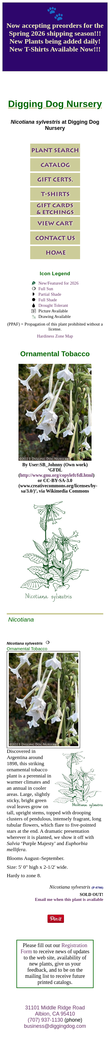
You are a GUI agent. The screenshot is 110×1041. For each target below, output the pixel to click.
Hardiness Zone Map (55, 336)
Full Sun (45, 288)
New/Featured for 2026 (58, 283)
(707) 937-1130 (45, 1020)
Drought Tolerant (53, 305)
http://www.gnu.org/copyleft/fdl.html (56, 475)
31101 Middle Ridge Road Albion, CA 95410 (55, 1011)
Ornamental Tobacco (27, 648)
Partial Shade (49, 294)
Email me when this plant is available (69, 899)
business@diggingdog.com (55, 1026)
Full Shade (47, 299)
